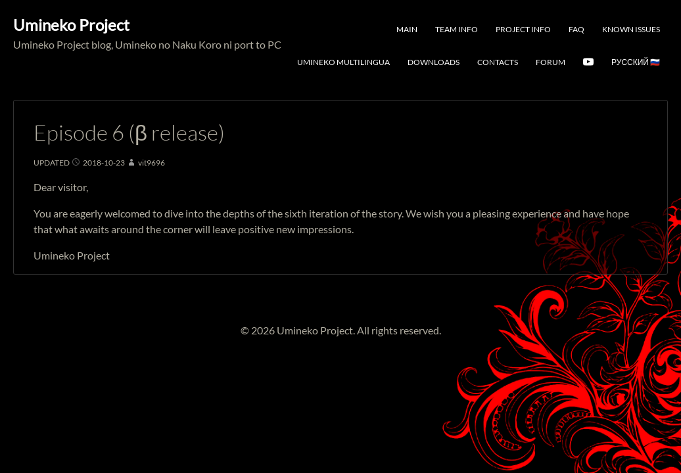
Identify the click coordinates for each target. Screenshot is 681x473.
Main (406, 29)
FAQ (576, 29)
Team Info (456, 29)
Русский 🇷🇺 (635, 62)
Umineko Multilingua (343, 62)
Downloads (433, 62)
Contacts (497, 62)
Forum (550, 62)
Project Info (523, 29)
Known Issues (631, 29)
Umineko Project (71, 24)
